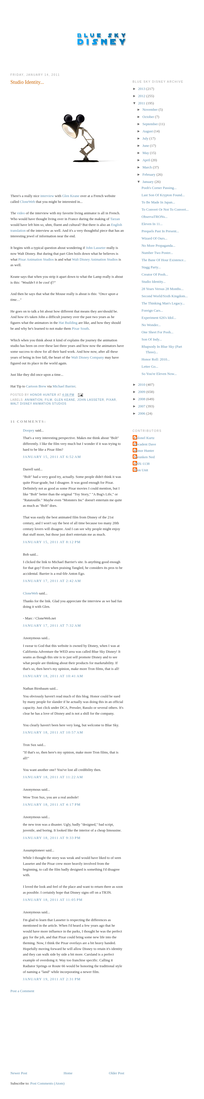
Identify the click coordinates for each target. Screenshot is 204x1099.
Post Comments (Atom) (47, 1083)
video (21, 213)
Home (68, 1073)
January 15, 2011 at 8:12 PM (52, 542)
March (147, 167)
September (150, 124)
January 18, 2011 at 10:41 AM (53, 676)
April (146, 160)
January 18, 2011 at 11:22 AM (53, 777)
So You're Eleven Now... (159, 374)
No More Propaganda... (158, 245)
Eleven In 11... (152, 224)
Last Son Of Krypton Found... (163, 195)
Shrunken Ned (144, 457)
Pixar (111, 399)
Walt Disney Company (87, 357)
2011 (142, 103)
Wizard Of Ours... (154, 238)
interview (47, 196)
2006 (142, 413)
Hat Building (68, 323)
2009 (142, 392)
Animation (34, 399)
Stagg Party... (151, 267)
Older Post (116, 1073)
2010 (142, 384)
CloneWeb (27, 202)
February (149, 174)
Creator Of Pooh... (155, 274)
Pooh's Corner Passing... (159, 188)
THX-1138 (142, 464)
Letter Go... (150, 366)
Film (48, 399)
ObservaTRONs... (155, 217)
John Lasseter (90, 399)
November (150, 109)
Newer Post (19, 1073)
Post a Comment (22, 991)
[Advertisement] (52, 1031)
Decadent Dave (145, 444)
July (145, 138)
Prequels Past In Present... (160, 231)
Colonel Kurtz (144, 438)
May (146, 153)
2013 (142, 89)
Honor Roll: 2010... (156, 359)
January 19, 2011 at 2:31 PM (52, 979)
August (148, 131)
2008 (142, 399)
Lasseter (99, 248)
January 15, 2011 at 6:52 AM (52, 457)
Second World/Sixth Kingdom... (165, 296)
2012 (142, 96)
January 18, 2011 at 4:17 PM (52, 804)
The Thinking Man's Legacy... (163, 303)
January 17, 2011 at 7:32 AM (52, 625)
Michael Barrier (63, 386)
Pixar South (80, 328)
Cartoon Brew (36, 386)
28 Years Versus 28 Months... (162, 289)
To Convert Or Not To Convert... (165, 209)
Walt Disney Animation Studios (95, 259)
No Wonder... (151, 325)
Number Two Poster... (157, 253)
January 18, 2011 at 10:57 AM (53, 732)
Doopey (28, 430)
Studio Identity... (154, 281)
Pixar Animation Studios (36, 259)
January (148, 182)
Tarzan (115, 219)
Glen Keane (64, 399)
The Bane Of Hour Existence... (164, 260)
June (146, 145)
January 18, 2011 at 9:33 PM (52, 838)
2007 (142, 406)
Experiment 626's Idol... (159, 318)
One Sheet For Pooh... (157, 332)
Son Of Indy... (152, 339)
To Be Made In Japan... (158, 202)
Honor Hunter (144, 450)
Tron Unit (141, 470)
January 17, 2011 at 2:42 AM (52, 581)
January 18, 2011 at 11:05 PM (53, 900)
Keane (74, 196)
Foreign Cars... (152, 310)
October (148, 117)
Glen (65, 196)
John (89, 248)
